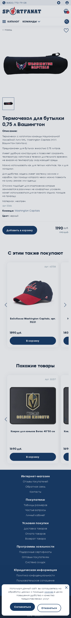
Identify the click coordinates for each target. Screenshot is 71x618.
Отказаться (49, 608)
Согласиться (22, 606)
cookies (48, 591)
